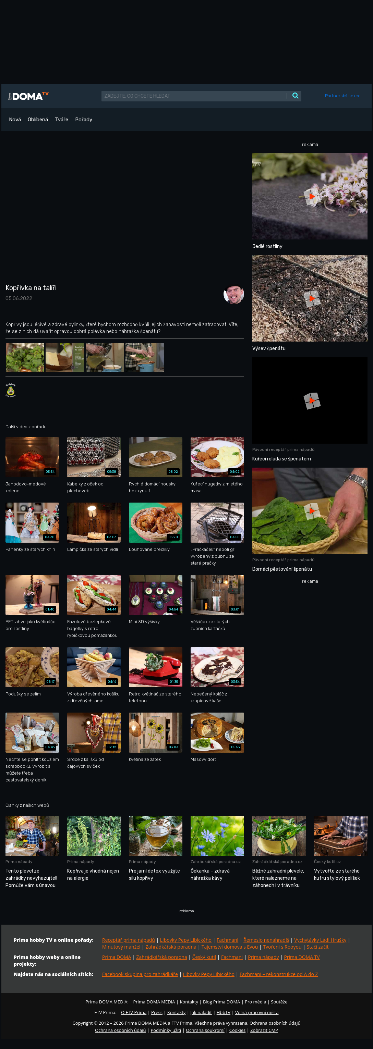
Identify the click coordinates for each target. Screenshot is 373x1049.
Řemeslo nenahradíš (266, 940)
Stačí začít (318, 946)
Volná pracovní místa (256, 1012)
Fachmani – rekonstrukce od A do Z (279, 974)
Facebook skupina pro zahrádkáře (140, 974)
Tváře (61, 119)
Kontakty (189, 1002)
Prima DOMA (116, 957)
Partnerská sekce (343, 95)
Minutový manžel (121, 946)
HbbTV (223, 1012)
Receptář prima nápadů (128, 940)
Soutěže (279, 1002)
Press (157, 1012)
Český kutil (204, 957)
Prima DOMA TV (302, 957)
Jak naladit (201, 1012)
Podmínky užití (166, 1030)
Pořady (83, 119)
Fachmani (227, 940)
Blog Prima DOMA (221, 1002)
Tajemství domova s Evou (230, 946)
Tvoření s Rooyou (282, 946)
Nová (15, 119)
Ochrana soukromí (205, 1030)
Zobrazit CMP (264, 1030)
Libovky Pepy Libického (186, 940)
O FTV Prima (133, 1012)
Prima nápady (263, 957)
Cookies (237, 1030)
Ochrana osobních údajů (120, 1030)
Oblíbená (38, 119)
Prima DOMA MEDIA (154, 1002)
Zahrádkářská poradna (171, 946)
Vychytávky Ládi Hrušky (320, 940)
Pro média (255, 1002)
